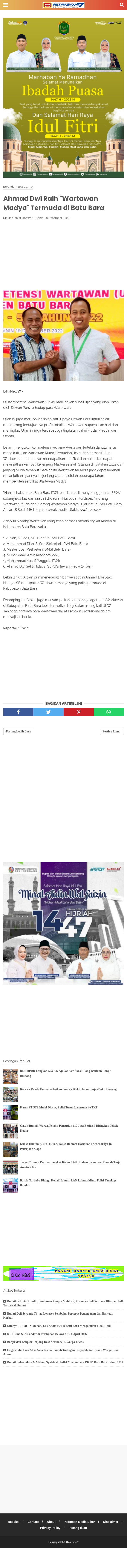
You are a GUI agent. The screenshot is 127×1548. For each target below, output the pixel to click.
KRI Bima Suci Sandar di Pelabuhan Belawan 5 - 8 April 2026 (47, 1334)
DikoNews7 (72, 1541)
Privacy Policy (50, 1528)
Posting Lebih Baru (18, 731)
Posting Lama (111, 731)
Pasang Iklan (78, 1528)
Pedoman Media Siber (79, 1522)
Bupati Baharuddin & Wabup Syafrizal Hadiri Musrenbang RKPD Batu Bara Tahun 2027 (65, 1362)
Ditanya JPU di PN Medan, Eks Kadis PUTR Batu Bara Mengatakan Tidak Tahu (59, 1325)
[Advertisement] (63, 255)
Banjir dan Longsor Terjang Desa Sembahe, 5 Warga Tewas (45, 1342)
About (51, 1522)
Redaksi (14, 1522)
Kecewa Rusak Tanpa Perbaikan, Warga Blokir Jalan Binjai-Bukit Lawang (68, 1089)
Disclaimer (110, 1522)
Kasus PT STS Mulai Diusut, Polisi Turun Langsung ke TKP (59, 1107)
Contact (33, 1522)
